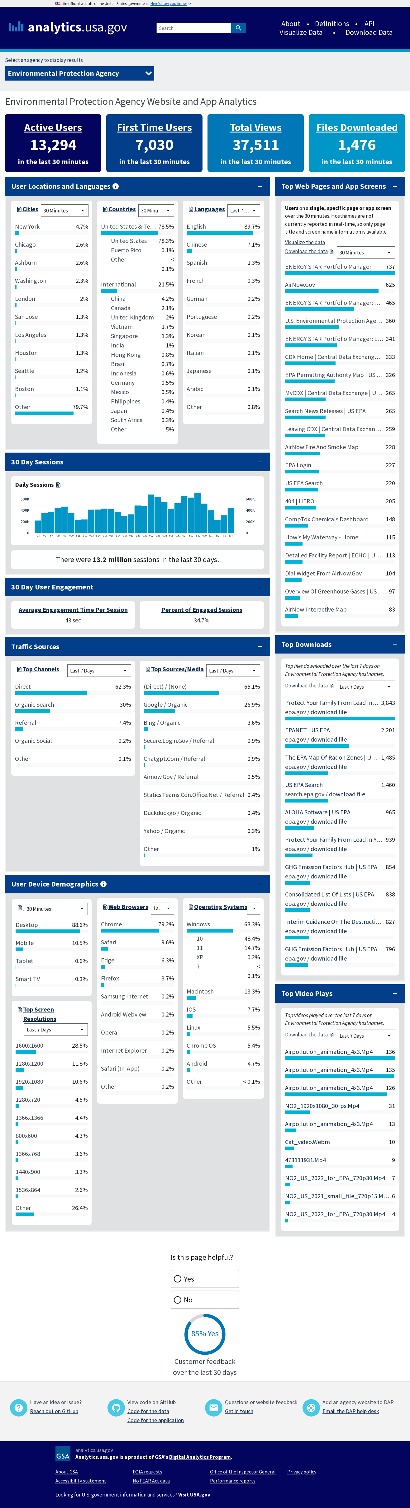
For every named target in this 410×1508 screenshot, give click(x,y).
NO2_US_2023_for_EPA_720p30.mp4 (335, 1178)
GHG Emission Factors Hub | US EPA (331, 867)
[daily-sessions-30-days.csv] (57, 484)
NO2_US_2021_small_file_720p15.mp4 (337, 1196)
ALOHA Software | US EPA (317, 812)
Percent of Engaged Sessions (201, 609)
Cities (30, 209)
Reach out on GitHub (54, 1411)
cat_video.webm (307, 1142)
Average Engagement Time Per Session (73, 609)
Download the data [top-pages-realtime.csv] (309, 251)
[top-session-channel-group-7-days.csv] (18, 670)
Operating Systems (220, 906)
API (369, 23)
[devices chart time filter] (56, 909)
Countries (122, 209)
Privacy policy (301, 1471)
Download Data (369, 32)
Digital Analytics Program (200, 1457)
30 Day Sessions (37, 462)
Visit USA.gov (194, 1494)
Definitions (332, 23)
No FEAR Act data (151, 1481)
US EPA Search (304, 785)
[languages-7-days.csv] (190, 210)
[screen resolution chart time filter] (56, 1029)
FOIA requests (147, 1471)
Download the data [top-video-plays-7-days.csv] (309, 1034)
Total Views (256, 127)
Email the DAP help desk (350, 1411)
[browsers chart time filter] (162, 908)
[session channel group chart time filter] (99, 670)
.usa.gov (77, 26)
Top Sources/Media (177, 669)
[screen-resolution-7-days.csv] (19, 1014)
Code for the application (155, 1420)
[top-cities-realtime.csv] (18, 210)
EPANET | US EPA (307, 730)
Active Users (53, 127)
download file (329, 712)
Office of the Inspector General (243, 1471)
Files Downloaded (357, 127)
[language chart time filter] (243, 210)
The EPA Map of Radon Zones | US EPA (335, 757)
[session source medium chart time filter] (233, 670)
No (188, 1300)
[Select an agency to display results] (80, 73)
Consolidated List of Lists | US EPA (329, 894)
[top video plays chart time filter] (366, 1036)
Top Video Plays (307, 993)
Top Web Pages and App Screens (333, 186)
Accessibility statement (80, 1481)
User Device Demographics (59, 884)
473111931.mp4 (305, 1160)
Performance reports (232, 1481)
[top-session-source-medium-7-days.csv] (147, 670)
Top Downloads (306, 644)
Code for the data (148, 1411)
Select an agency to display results (44, 60)
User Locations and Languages (65, 186)
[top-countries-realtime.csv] (104, 210)
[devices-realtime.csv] (19, 909)
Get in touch (239, 1411)
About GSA (66, 1471)
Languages (209, 209)
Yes (189, 1279)
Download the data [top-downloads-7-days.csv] (309, 685)
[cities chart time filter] (64, 210)
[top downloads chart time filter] (366, 687)
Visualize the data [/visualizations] (305, 242)
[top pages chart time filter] (366, 252)
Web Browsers (128, 906)
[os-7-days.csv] (190, 908)
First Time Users (154, 127)
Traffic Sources (35, 646)
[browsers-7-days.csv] (104, 908)
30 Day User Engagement (52, 587)
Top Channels (40, 669)
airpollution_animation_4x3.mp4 (329, 1051)
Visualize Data (301, 32)
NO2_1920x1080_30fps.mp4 (322, 1106)
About (290, 23)
